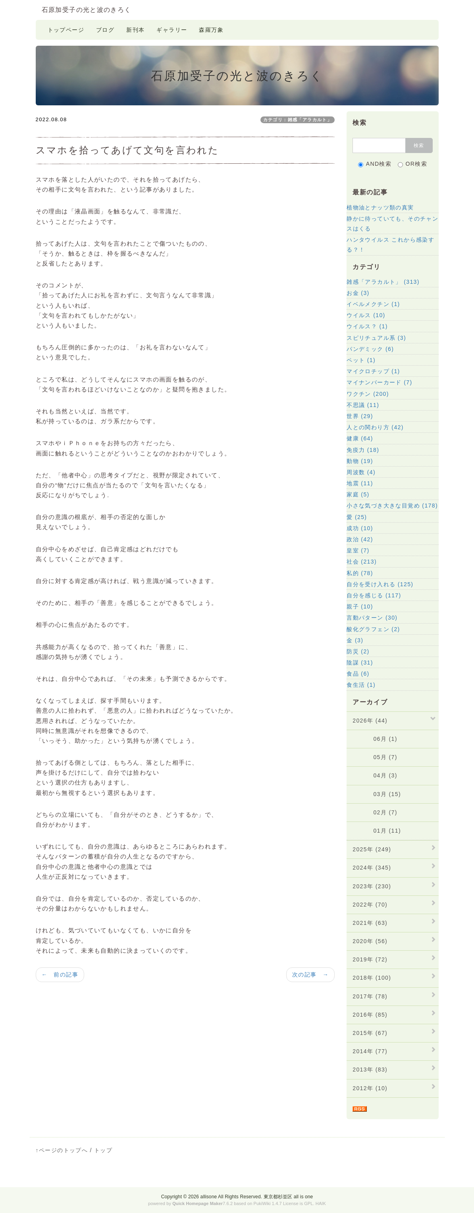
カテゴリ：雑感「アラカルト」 (297, 119)
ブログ (105, 30)
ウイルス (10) (366, 315)
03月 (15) (377, 794)
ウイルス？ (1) (367, 326)
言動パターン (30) (372, 617)
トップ (103, 1150)
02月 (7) (375, 812)
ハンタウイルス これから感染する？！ (390, 244)
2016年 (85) (370, 1014)
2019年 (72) (370, 959)
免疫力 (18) (363, 450)
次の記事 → (310, 974)
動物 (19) (360, 461)
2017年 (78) (370, 996)
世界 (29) (360, 416)
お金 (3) (358, 293)
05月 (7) (375, 757)
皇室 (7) (358, 550)
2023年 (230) (372, 886)
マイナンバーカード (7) (379, 382)
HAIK (321, 1203)
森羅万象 (211, 30)
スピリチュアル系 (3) (376, 338)
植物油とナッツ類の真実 (380, 207)
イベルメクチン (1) (373, 304)
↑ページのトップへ (62, 1150)
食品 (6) (358, 673)
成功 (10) (360, 528)
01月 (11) (377, 830)
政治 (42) (360, 539)
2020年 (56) (370, 941)
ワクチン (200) (368, 394)
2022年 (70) (370, 904)
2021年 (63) (370, 923)
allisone (208, 1196)
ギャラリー (171, 30)
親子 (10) (360, 606)
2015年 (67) (370, 1033)
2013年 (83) (370, 1069)
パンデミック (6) (370, 349)
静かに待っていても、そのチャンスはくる (392, 223)
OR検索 (413, 164)
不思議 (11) (363, 405)
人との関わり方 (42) (375, 427)
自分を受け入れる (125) (380, 584)
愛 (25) (357, 517)
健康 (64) (360, 438)
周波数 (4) (361, 472)
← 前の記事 (60, 974)
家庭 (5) (358, 494)
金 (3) (355, 640)
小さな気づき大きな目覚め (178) (392, 505)
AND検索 (375, 164)
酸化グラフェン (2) (373, 629)
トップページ (66, 30)
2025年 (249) (372, 849)
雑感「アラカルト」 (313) (383, 282)
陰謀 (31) (360, 662)
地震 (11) (360, 483)
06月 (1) (375, 739)
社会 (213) (362, 561)
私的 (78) (360, 573)
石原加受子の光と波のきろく (86, 9)
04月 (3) (375, 775)
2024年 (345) (372, 867)
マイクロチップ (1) (373, 371)
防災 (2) (358, 651)
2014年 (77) (370, 1051)
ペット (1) (361, 360)
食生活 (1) (361, 685)
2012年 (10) (370, 1088)
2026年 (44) (370, 720)
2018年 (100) (372, 978)
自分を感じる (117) (374, 595)
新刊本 (135, 30)
